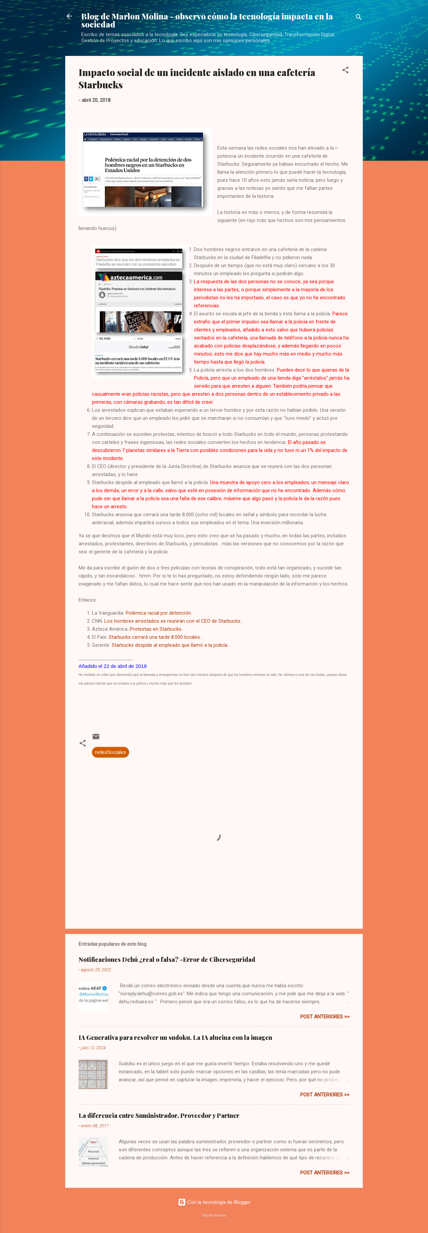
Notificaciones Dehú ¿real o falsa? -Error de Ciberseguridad (167, 959)
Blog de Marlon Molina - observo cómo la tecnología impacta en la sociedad (207, 20)
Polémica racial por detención (158, 613)
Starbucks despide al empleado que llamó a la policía (169, 645)
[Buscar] (359, 18)
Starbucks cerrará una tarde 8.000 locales (154, 637)
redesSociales (110, 752)
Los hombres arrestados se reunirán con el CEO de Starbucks (172, 621)
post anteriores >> (324, 1017)
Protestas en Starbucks (156, 629)
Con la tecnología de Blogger (214, 1202)
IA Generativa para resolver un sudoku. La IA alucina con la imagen (175, 1037)
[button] (345, 71)
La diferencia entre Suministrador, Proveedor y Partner (159, 1115)
